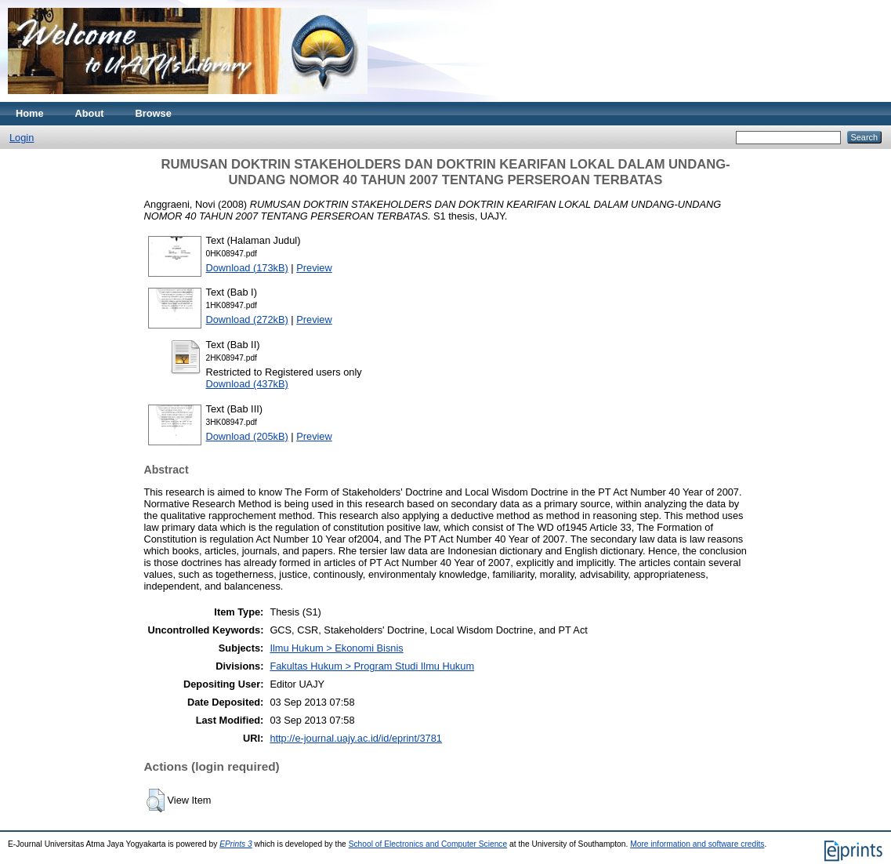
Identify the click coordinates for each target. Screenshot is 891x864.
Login (21, 137)
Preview (314, 268)
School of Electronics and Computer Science (428, 844)
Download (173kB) (247, 268)
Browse (154, 113)
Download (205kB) (247, 436)
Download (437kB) (247, 384)
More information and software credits (697, 844)
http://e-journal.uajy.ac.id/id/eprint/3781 (356, 738)
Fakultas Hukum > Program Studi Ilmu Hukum (372, 666)
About (89, 113)
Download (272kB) (247, 319)
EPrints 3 (235, 844)
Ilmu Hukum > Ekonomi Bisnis (336, 648)
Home (30, 113)
